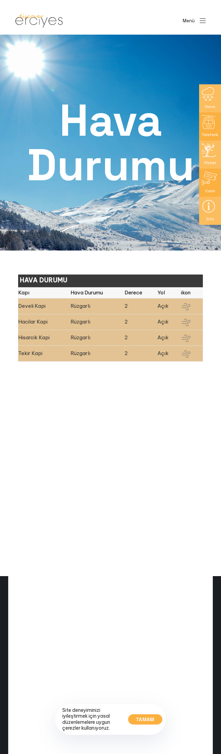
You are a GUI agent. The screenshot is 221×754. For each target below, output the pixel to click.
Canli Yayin (29, 735)
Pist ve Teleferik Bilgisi (42, 742)
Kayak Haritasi (33, 750)
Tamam (145, 719)
